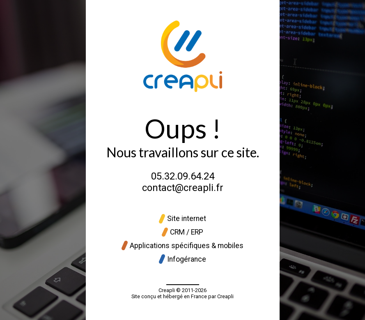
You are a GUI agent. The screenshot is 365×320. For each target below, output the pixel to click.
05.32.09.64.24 (182, 176)
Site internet (182, 218)
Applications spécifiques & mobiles (182, 245)
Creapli (166, 290)
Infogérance (182, 259)
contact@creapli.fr (182, 187)
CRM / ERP (182, 232)
